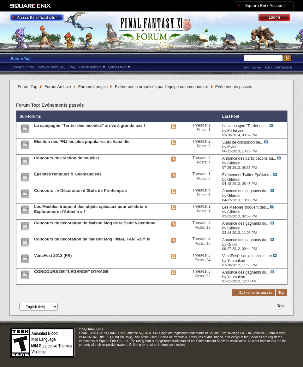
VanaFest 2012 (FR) (53, 255)
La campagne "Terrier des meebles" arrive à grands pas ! (89, 125)
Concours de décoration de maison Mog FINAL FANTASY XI (92, 239)
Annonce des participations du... (249, 158)
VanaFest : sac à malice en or (247, 256)
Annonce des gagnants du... (245, 191)
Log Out (277, 18)
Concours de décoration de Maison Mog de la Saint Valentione (94, 223)
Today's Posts (23, 67)
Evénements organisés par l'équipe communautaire (161, 86)
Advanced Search (278, 67)
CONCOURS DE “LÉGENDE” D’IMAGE (71, 271)
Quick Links (117, 67)
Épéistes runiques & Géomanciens (68, 174)
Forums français (93, 86)
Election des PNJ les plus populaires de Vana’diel (82, 141)
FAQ (72, 67)
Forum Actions (90, 67)
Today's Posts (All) (51, 67)
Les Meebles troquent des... (245, 207)
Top (281, 292)
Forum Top (21, 58)
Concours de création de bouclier (66, 158)
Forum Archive (58, 86)
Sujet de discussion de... (242, 142)
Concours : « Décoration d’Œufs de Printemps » (80, 190)
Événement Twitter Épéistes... (247, 175)
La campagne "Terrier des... (245, 126)
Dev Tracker (252, 67)
